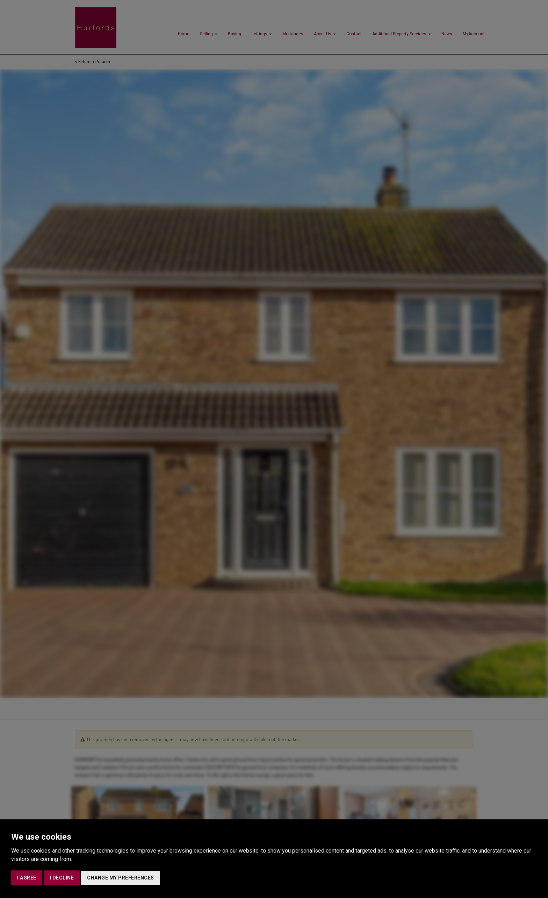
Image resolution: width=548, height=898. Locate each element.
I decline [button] (62, 878)
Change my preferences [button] (120, 878)
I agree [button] (26, 878)
